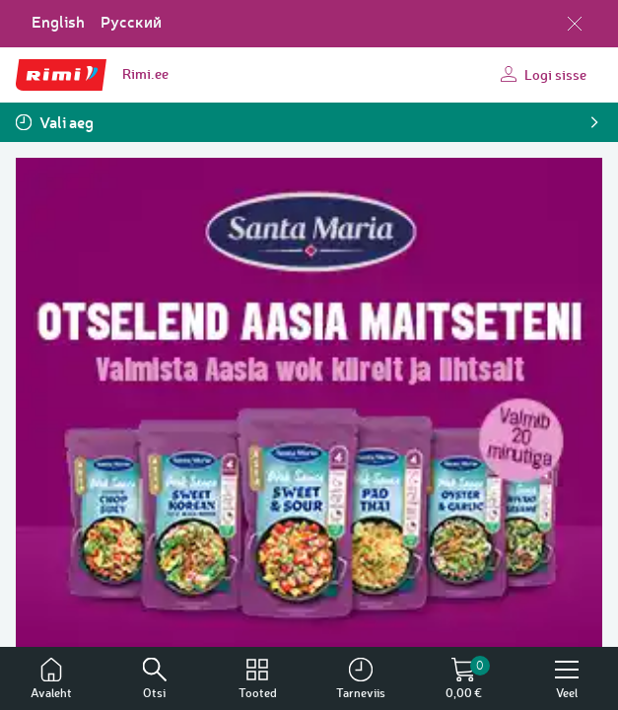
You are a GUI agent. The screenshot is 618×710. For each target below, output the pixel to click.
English (58, 22)
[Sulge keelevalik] (574, 24)
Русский (131, 22)
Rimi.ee (145, 73)
